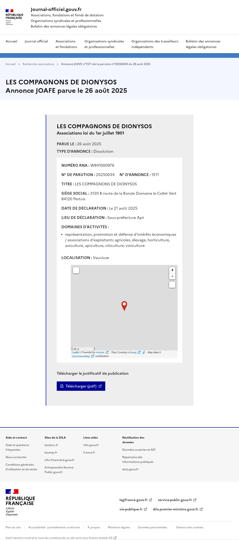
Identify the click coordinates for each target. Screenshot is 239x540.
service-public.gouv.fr (175, 499)
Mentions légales (119, 527)
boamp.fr (51, 452)
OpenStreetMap (81, 356)
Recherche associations (38, 64)
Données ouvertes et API (138, 449)
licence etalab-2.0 (100, 538)
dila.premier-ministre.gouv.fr (175, 509)
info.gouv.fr (91, 445)
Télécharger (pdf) (81, 386)
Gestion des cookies (189, 527)
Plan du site (13, 527)
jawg (134, 352)
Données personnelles (152, 527)
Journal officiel (36, 41)
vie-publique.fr (131, 509)
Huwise (100, 352)
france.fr (89, 452)
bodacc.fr (51, 445)
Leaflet (76, 352)
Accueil (11, 41)
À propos (94, 527)
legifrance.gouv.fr (134, 499)
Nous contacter (16, 457)
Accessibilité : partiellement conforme (54, 527)
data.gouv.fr (130, 469)
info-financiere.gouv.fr (59, 460)
